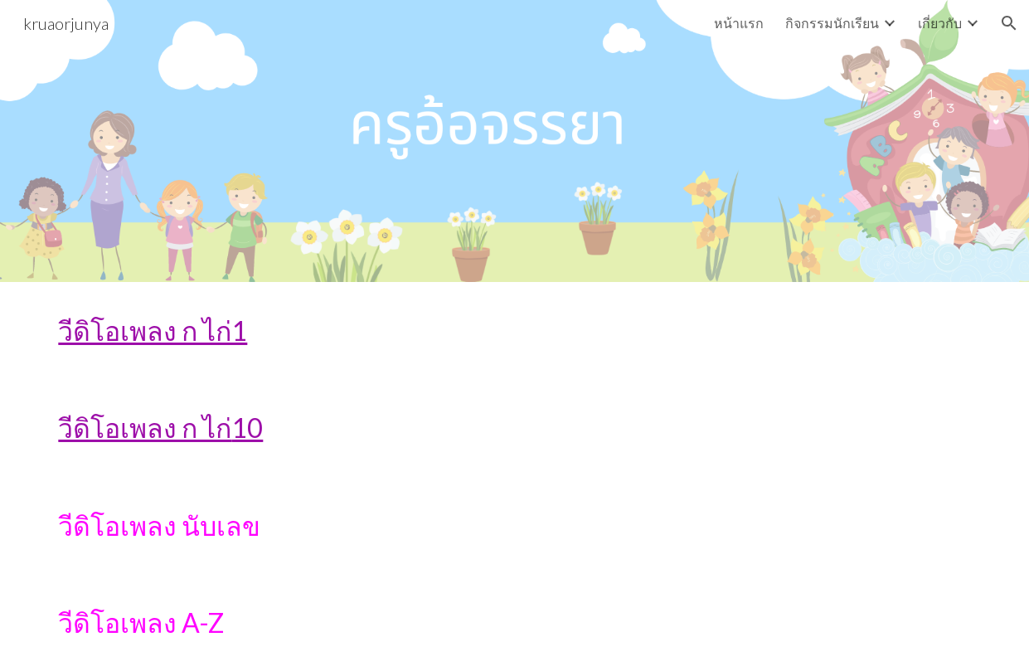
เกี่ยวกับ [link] (940, 23)
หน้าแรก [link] (739, 23)
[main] (514, 330)
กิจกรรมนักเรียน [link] (832, 23)
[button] (1009, 23)
